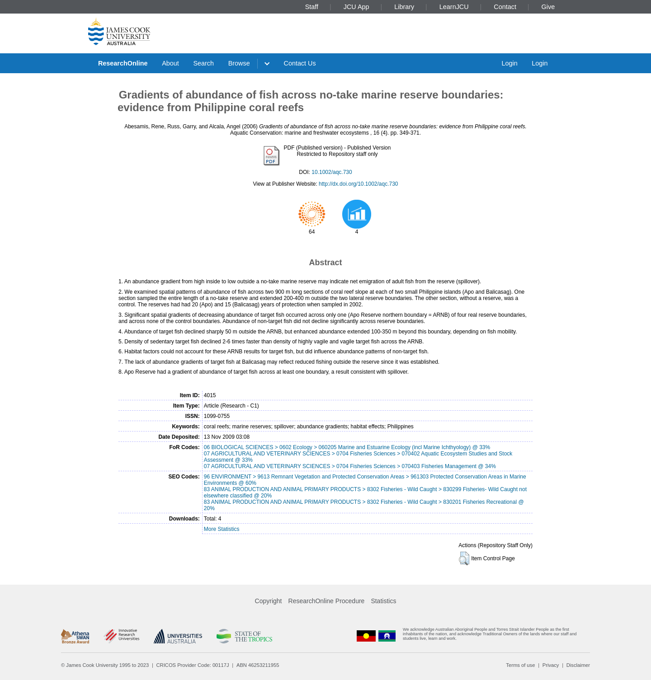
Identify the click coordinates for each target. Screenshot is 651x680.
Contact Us (300, 63)
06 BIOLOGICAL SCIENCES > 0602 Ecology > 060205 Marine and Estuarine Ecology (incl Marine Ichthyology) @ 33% (347, 447)
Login (509, 63)
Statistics (383, 601)
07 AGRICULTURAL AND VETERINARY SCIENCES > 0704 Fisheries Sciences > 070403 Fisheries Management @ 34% (350, 466)
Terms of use (520, 665)
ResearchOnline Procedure (326, 601)
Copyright (268, 601)
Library (404, 6)
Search (203, 63)
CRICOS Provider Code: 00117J (192, 665)
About (170, 63)
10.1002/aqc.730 (331, 172)
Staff (311, 6)
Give (548, 6)
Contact (505, 6)
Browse (239, 63)
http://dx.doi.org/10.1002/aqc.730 (358, 184)
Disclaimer (578, 665)
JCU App (356, 6)
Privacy (550, 665)
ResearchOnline (123, 63)
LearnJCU (454, 6)
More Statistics (222, 529)
